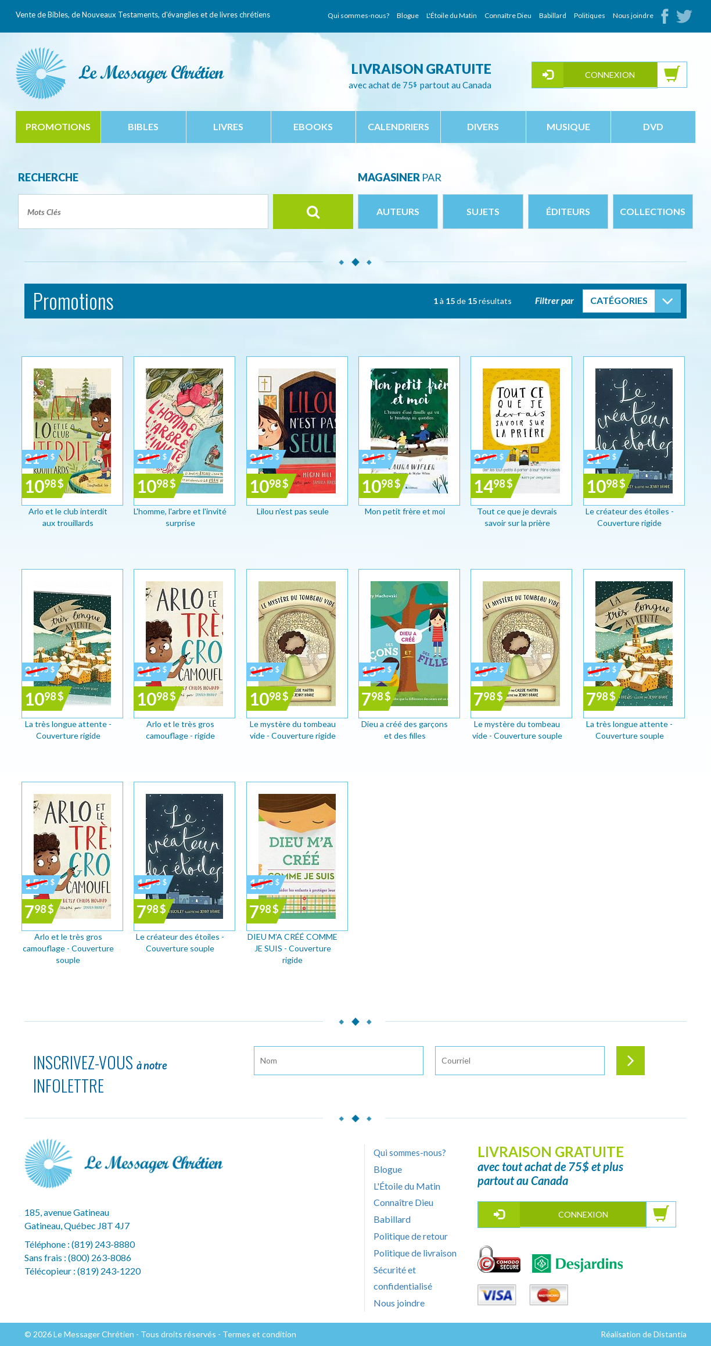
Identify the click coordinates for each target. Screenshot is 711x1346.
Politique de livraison (415, 1252)
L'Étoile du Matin (451, 15)
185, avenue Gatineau (66, 1212)
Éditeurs (568, 211)
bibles (143, 126)
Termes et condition (259, 1334)
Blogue (408, 15)
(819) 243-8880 (103, 1244)
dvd (653, 126)
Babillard (552, 15)
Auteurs (397, 211)
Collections (652, 211)
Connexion (610, 75)
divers (483, 126)
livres (228, 126)
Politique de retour (411, 1235)
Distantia (670, 1334)
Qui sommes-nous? (358, 15)
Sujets (483, 211)
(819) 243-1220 (109, 1270)
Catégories (619, 300)
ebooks (313, 126)
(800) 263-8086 (99, 1257)
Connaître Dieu (508, 15)
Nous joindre (633, 15)
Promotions (58, 126)
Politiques (589, 15)
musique (568, 126)
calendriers (398, 126)
